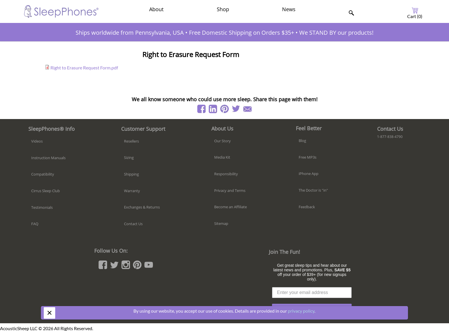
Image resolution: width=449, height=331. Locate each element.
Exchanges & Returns (142, 207)
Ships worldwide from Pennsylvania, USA (130, 32)
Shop (223, 9)
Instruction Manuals (48, 157)
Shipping (131, 174)
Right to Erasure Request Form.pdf (84, 67)
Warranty (132, 190)
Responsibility (226, 173)
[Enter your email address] (312, 292)
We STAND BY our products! (336, 32)
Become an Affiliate (230, 206)
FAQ (34, 223)
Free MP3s (307, 157)
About (156, 9)
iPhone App (308, 173)
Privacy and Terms (229, 190)
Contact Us (133, 223)
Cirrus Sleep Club (45, 190)
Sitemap (221, 223)
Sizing (129, 157)
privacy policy (301, 311)
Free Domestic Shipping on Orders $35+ (241, 32)
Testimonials (42, 207)
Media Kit (222, 157)
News (289, 9)
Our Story (222, 140)
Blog (302, 140)
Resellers (131, 141)
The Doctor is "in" (313, 190)
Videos (37, 141)
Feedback (307, 206)
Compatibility (42, 174)
